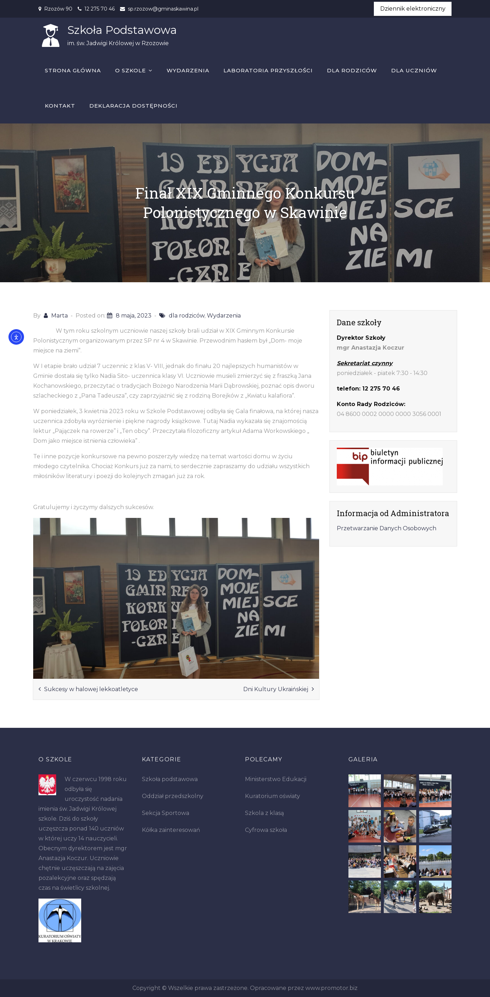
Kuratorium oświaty (272, 796)
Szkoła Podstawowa (122, 30)
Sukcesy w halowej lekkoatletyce (91, 689)
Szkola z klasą (264, 813)
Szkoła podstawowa (170, 779)
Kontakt (60, 106)
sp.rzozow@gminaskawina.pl (163, 9)
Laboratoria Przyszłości (268, 70)
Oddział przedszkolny (172, 796)
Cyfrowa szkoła (266, 830)
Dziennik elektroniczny (413, 8)
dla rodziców (186, 316)
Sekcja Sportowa (165, 813)
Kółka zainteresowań (171, 830)
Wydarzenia (188, 70)
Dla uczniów (414, 70)
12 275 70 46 (99, 9)
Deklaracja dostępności (133, 106)
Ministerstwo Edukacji (275, 779)
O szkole (130, 70)
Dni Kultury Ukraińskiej (275, 689)
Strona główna (73, 70)
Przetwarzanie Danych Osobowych (386, 528)
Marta (59, 316)
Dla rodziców (352, 70)
